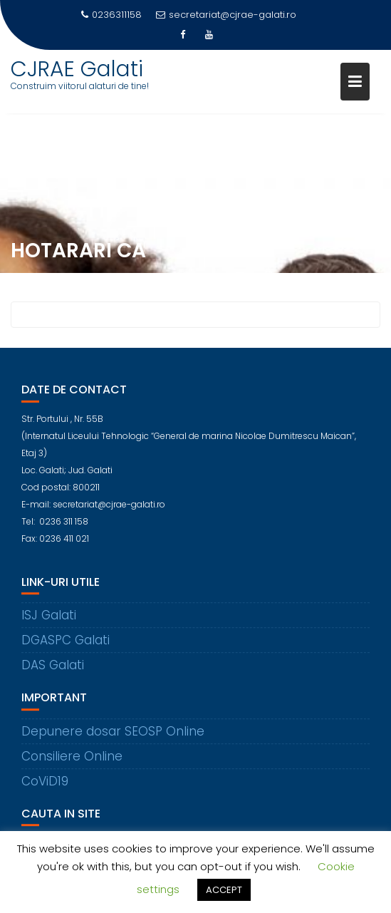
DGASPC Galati (65, 645)
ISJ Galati (48, 620)
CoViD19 (44, 785)
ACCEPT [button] (224, 890)
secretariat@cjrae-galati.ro (226, 14)
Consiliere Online (71, 760)
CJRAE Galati (77, 69)
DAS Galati (52, 670)
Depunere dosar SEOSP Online (112, 735)
